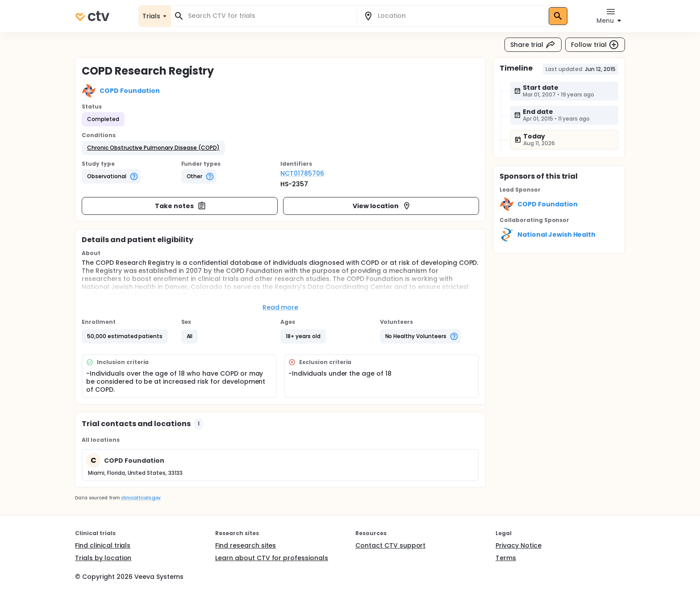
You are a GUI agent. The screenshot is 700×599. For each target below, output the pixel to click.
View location (382, 205)
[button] (153, 148)
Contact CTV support (390, 545)
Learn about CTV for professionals (271, 558)
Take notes (180, 205)
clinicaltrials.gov (140, 497)
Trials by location (103, 558)
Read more (280, 307)
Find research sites (245, 545)
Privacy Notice (519, 545)
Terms (506, 558)
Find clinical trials (102, 545)
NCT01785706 (302, 173)
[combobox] (269, 16)
